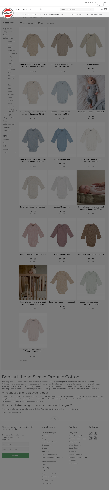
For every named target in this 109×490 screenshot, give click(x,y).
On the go (65, 14)
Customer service (90, 2)
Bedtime (43, 14)
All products (21, 14)
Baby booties (33, 14)
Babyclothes (54, 14)
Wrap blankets (76, 14)
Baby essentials (96, 14)
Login (105, 2)
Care (86, 14)
